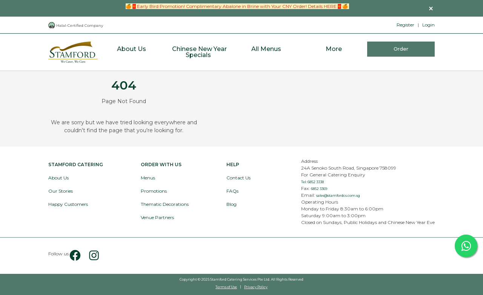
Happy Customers (68, 204)
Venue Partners (157, 217)
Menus (148, 178)
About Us (58, 178)
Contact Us (238, 178)
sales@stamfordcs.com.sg (338, 195)
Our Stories (60, 191)
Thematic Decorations (165, 204)
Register (405, 25)
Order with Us (161, 164)
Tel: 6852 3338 (312, 182)
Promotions (154, 191)
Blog (231, 204)
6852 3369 (319, 189)
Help (232, 164)
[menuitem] (131, 52)
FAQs (232, 191)
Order (401, 49)
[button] (431, 8)
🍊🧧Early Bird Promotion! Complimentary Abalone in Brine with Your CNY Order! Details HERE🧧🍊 (237, 6)
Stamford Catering (75, 164)
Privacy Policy (256, 287)
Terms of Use (226, 287)
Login (428, 25)
